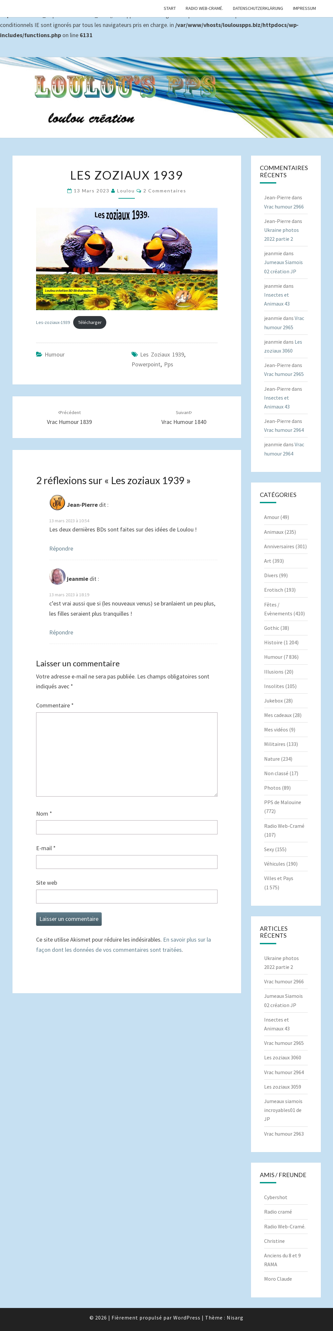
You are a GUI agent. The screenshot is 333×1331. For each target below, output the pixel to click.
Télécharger (90, 322)
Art (267, 560)
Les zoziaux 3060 (282, 1057)
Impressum (304, 8)
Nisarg (235, 1317)
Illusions (273, 671)
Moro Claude (278, 1278)
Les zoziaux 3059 (282, 1086)
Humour (55, 354)
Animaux (273, 532)
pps (168, 364)
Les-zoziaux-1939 (53, 322)
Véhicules (274, 863)
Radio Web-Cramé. (204, 8)
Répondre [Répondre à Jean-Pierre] (61, 548)
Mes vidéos (276, 729)
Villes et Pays (278, 878)
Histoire (273, 642)
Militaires (274, 744)
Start (170, 8)
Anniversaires (279, 546)
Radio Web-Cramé (284, 826)
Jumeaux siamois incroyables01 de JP (283, 1110)
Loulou (126, 190)
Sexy (269, 849)
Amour (271, 517)
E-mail (46, 848)
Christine (274, 1241)
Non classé (276, 773)
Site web (46, 882)
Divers (271, 575)
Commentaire (55, 705)
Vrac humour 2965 (284, 374)
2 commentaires (164, 190)
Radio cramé (278, 1211)
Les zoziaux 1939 (162, 354)
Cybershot (275, 1197)
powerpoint (146, 364)
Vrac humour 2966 (284, 206)
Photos (272, 787)
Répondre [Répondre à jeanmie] (61, 632)
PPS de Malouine (282, 802)
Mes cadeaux (278, 715)
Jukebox (273, 700)
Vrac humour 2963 (284, 1133)
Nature (272, 758)
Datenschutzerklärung (258, 8)
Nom (44, 813)
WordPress (186, 1317)
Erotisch (273, 589)
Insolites (274, 686)
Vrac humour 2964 (284, 430)
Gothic (271, 628)
